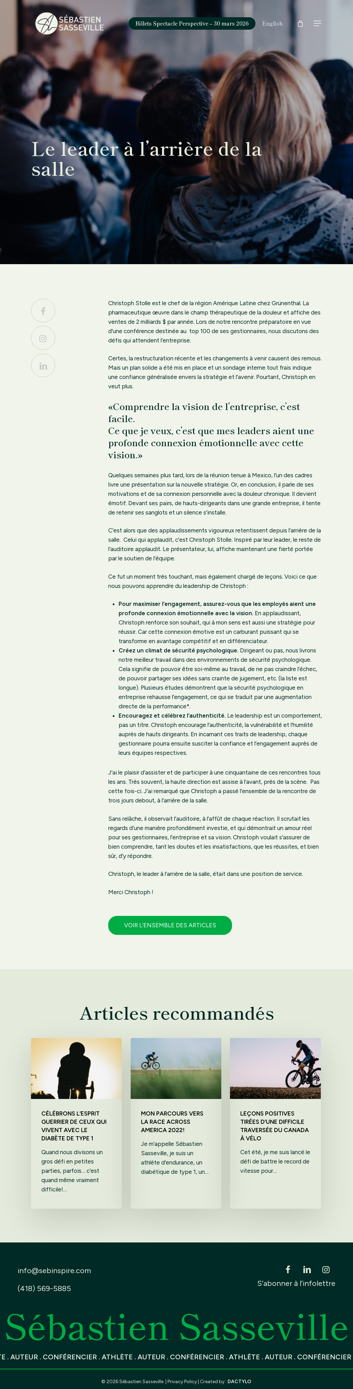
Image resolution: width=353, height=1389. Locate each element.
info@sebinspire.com (54, 1270)
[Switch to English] (272, 23)
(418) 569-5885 (44, 1288)
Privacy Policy (182, 1382)
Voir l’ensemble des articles (170, 925)
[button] (318, 23)
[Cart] (300, 23)
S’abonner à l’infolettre (296, 1283)
